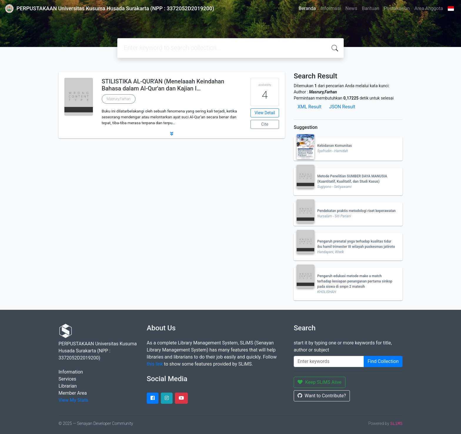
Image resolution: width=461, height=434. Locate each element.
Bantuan (370, 8)
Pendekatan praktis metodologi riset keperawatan (356, 211)
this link (155, 364)
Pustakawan (397, 8)
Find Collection (383, 361)
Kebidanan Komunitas (334, 146)
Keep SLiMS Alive (320, 382)
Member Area (73, 393)
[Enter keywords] (329, 361)
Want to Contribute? (322, 395)
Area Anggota (429, 8)
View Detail (265, 112)
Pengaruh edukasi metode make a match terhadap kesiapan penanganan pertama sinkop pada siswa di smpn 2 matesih (354, 281)
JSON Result (342, 107)
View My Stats (73, 400)
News (351, 8)
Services (67, 379)
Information (71, 372)
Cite (264, 124)
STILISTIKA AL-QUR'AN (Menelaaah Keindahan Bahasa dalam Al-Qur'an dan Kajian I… (163, 85)
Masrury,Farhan (119, 99)
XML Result (309, 107)
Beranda (307, 8)
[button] (172, 133)
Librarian (68, 386)
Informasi (331, 8)
